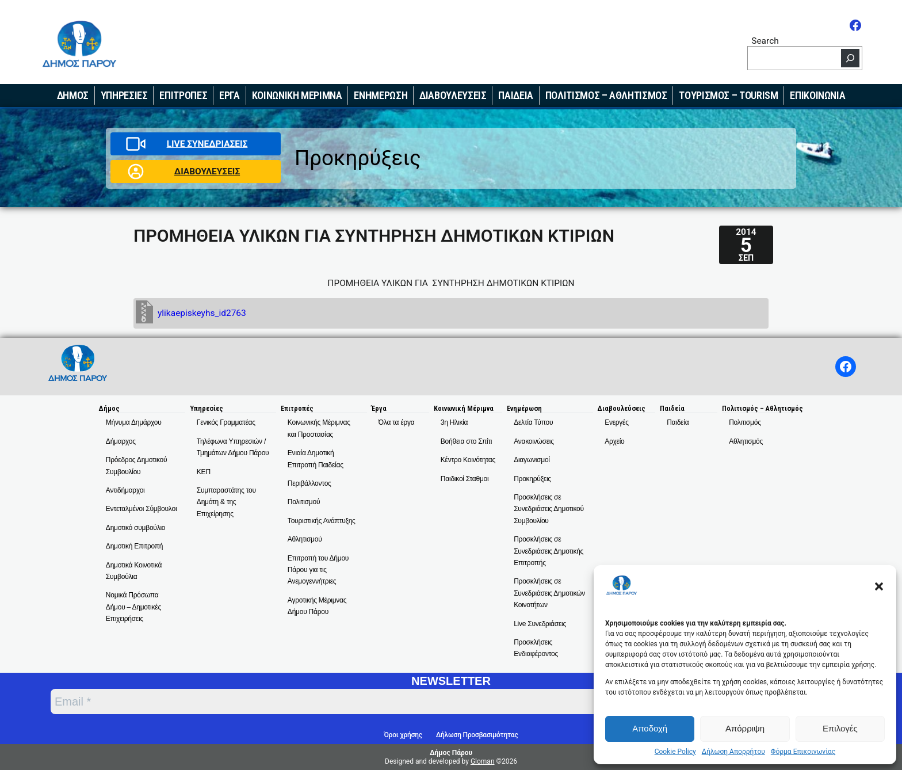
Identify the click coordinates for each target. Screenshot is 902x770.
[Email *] (368, 701)
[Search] (850, 58)
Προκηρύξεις (358, 158)
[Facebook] (855, 25)
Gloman (483, 761)
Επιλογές (840, 728)
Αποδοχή (649, 728)
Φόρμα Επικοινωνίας (803, 752)
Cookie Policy (675, 752)
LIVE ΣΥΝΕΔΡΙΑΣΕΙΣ (207, 144)
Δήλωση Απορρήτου (733, 752)
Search (765, 40)
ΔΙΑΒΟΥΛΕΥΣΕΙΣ (207, 171)
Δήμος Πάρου (451, 753)
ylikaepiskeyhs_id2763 (202, 313)
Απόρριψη (745, 728)
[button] (879, 586)
